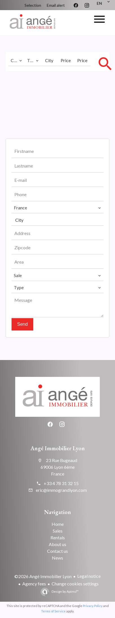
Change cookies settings (75, 583)
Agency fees (34, 583)
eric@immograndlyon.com (61, 490)
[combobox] (16, 60)
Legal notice (89, 576)
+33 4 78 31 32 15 (61, 483)
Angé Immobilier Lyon (57, 448)
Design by (65, 591)
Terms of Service (53, 611)
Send (22, 324)
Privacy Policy (93, 606)
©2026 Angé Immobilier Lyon (43, 576)
